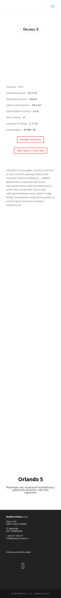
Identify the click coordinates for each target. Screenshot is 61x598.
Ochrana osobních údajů (18, 552)
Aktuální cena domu (30, 139)
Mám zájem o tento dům (30, 150)
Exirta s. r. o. (26, 593)
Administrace (42, 593)
